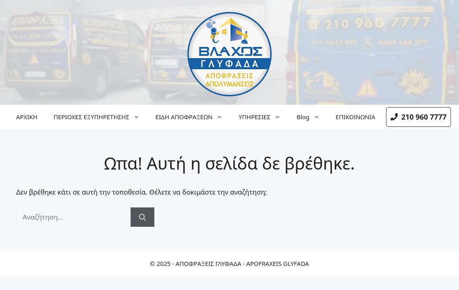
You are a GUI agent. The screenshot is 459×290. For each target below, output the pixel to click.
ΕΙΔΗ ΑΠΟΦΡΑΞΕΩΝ (193, 117)
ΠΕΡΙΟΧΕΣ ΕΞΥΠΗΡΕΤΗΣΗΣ (100, 117)
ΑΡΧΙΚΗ (26, 117)
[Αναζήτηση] (142, 217)
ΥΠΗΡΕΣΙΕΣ (264, 117)
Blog (312, 117)
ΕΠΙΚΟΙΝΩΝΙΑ (355, 117)
